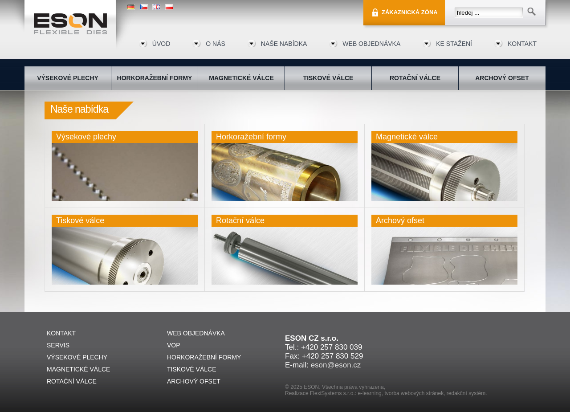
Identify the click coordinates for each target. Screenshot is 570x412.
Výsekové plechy (86, 136)
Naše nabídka (284, 43)
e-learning (369, 393)
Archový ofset (400, 220)
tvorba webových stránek (414, 393)
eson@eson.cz (336, 365)
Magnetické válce (407, 136)
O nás (215, 43)
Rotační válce (240, 220)
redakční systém (466, 393)
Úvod (161, 43)
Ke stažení (454, 43)
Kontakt (522, 43)
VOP (173, 345)
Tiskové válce (80, 220)
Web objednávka (371, 43)
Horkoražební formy (251, 136)
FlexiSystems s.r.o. (332, 393)
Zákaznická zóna (410, 12)
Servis (58, 345)
